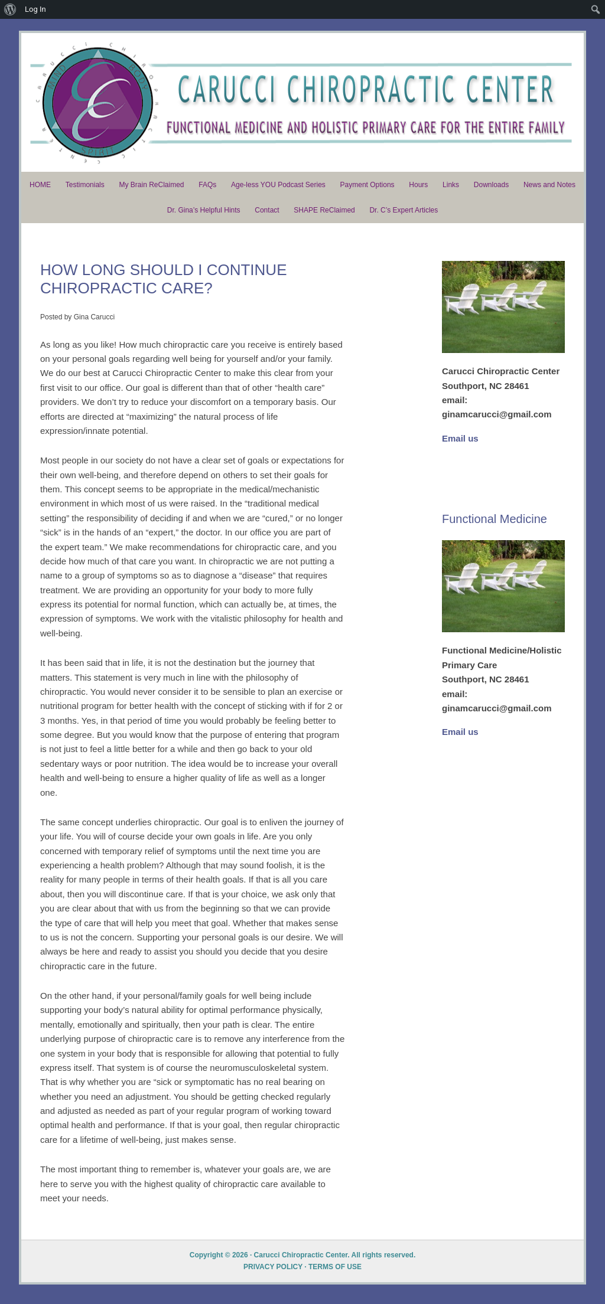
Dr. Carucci (302, 107)
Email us (460, 445)
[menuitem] (10, 9)
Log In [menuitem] (35, 9)
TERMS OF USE (335, 1274)
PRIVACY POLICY (272, 1274)
